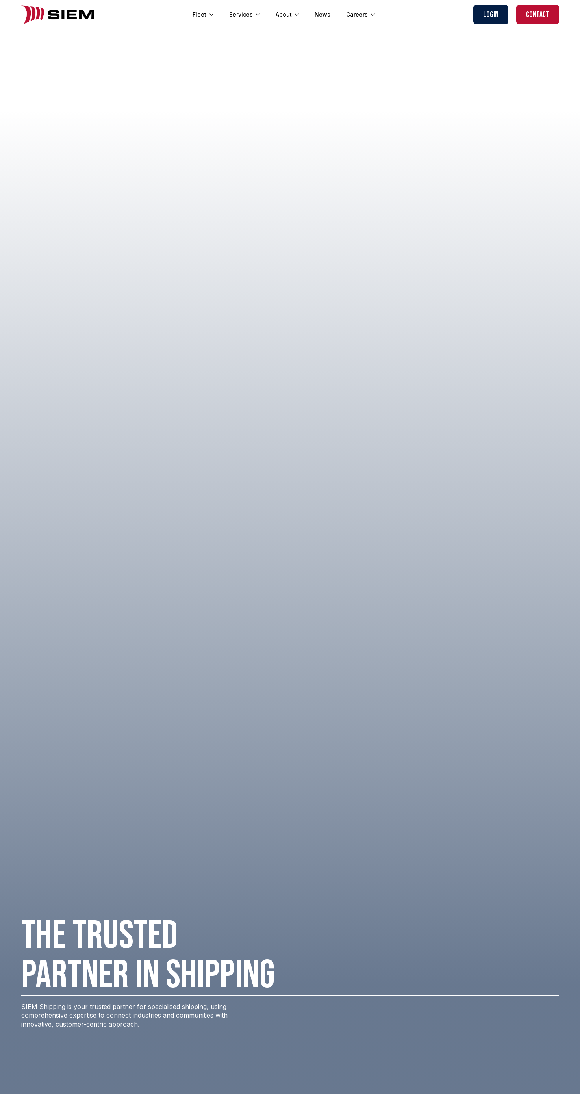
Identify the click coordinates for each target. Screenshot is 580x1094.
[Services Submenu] (260, 14)
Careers (357, 14)
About (284, 14)
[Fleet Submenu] (213, 14)
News (322, 14)
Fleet (199, 14)
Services (241, 14)
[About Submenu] (299, 14)
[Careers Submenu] (375, 14)
